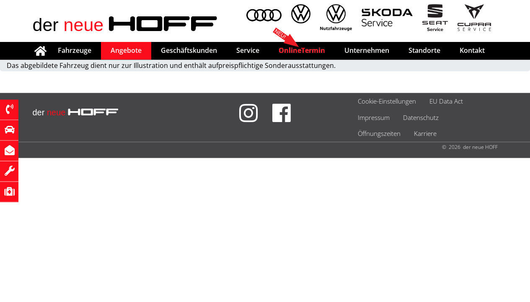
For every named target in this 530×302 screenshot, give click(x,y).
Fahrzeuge (74, 50)
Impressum (374, 117)
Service (247, 50)
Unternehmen (366, 50)
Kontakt (472, 50)
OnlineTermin (302, 50)
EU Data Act (446, 101)
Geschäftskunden (189, 50)
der (125, 25)
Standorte (424, 50)
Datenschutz (421, 117)
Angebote (126, 50)
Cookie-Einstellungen (387, 101)
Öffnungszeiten (379, 133)
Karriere (425, 133)
